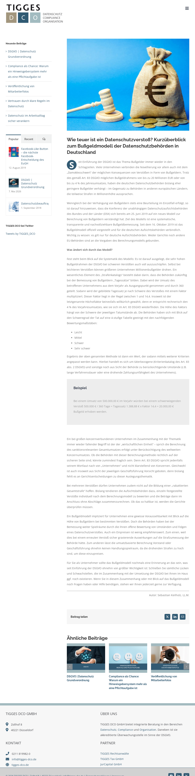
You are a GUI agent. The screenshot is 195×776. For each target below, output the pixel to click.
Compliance (125, 729)
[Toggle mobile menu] (187, 8)
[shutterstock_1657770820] (128, 85)
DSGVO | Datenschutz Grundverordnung (32, 183)
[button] (70, 667)
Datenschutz (108, 729)
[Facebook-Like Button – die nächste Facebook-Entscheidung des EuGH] (14, 149)
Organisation (148, 729)
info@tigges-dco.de (24, 759)
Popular (13, 139)
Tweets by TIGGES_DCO (20, 233)
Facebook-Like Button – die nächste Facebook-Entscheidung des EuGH (34, 156)
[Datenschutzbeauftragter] (14, 204)
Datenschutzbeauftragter (35, 203)
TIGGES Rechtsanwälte (114, 753)
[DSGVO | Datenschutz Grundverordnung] (14, 180)
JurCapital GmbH (111, 764)
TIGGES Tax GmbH (111, 759)
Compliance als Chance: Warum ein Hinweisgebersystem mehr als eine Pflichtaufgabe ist (28, 71)
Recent (28, 139)
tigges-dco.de (20, 765)
